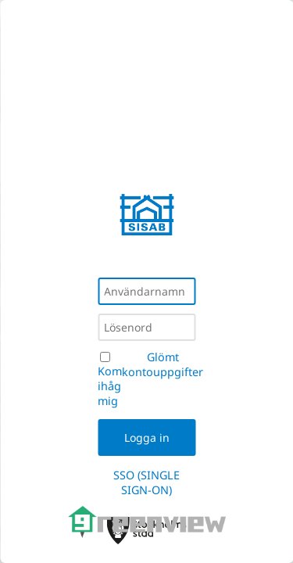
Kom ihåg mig (110, 386)
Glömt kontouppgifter (162, 364)
